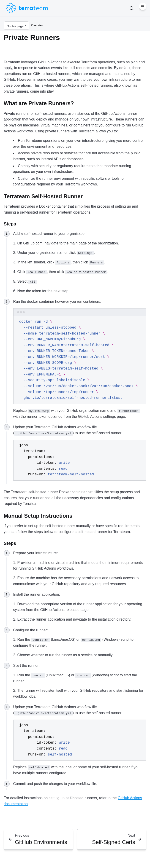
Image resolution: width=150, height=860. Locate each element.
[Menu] (142, 6)
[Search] (131, 8)
